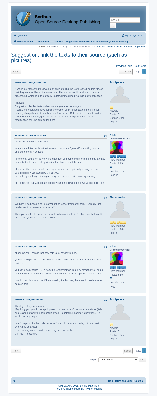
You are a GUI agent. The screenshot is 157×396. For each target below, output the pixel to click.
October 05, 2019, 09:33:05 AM (28, 300)
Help (110, 381)
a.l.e (113, 135)
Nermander (118, 197)
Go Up (127, 350)
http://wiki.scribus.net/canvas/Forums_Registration (121, 46)
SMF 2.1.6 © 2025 (68, 385)
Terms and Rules (123, 381)
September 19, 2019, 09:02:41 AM (30, 246)
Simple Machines (89, 385)
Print (16, 71)
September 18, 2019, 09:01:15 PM (30, 197)
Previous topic (124, 66)
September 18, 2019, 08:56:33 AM (30, 135)
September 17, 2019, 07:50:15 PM (30, 83)
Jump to (93, 359)
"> (14, 381)
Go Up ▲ (139, 381)
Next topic (140, 66)
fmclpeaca (117, 82)
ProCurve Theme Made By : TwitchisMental (78, 388)
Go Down (125, 71)
